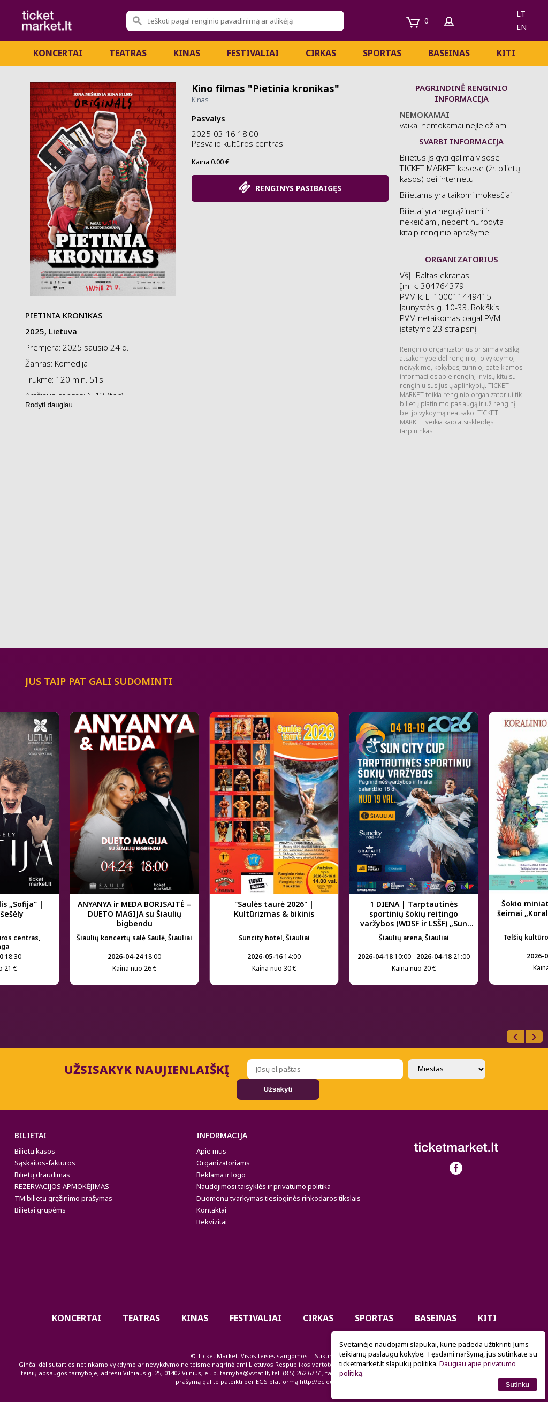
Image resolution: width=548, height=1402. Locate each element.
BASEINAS (449, 53)
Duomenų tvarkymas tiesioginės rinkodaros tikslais (278, 1198)
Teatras (128, 53)
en (521, 27)
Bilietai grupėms (40, 1210)
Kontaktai (211, 1210)
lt (521, 14)
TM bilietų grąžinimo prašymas (63, 1198)
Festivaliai (253, 53)
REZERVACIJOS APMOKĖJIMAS (61, 1186)
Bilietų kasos (34, 1151)
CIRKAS (321, 53)
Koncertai (57, 53)
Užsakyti (277, 1089)
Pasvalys (208, 118)
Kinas (186, 53)
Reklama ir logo (221, 1174)
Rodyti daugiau (49, 405)
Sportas (382, 53)
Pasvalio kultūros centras (237, 143)
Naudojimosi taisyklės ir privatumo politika (263, 1186)
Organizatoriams (223, 1163)
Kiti (506, 53)
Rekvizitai (211, 1221)
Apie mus (211, 1151)
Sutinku (517, 1385)
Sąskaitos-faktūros (44, 1163)
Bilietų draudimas (42, 1174)
